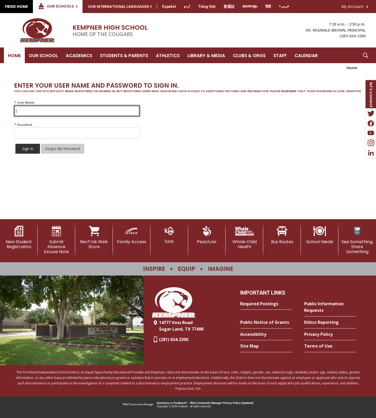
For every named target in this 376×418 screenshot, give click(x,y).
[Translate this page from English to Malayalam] (250, 6)
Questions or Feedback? (172, 403)
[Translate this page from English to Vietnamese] (206, 6)
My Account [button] (352, 6)
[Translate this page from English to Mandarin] (229, 6)
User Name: (24, 102)
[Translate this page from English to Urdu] (187, 6)
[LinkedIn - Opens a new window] (371, 153)
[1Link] (169, 235)
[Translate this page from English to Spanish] (169, 6)
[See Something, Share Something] (357, 240)
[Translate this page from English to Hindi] (268, 6)
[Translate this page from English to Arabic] (284, 6)
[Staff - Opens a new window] (280, 55)
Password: (23, 124)
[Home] (14, 55)
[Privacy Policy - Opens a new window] (330, 335)
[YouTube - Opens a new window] (371, 133)
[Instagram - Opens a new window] (371, 143)
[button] (365, 55)
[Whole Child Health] (244, 237)
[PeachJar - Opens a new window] (207, 235)
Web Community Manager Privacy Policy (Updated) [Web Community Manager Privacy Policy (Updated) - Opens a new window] (222, 403)
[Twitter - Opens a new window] (371, 113)
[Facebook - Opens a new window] (371, 123)
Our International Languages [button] (118, 6)
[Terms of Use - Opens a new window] (330, 346)
